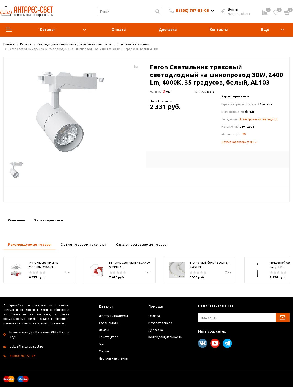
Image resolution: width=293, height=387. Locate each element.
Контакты (219, 29)
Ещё (265, 29)
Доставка (168, 29)
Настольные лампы (113, 358)
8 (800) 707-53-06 (192, 10)
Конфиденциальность (165, 337)
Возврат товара (160, 323)
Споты (104, 351)
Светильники (109, 323)
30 (244, 134)
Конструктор (108, 337)
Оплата (118, 29)
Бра (101, 344)
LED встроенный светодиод (258, 119)
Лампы (104, 330)
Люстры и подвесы (113, 316)
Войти (229, 9)
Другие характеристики (239, 141)
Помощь (155, 306)
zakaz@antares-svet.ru (26, 346)
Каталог (46, 29)
